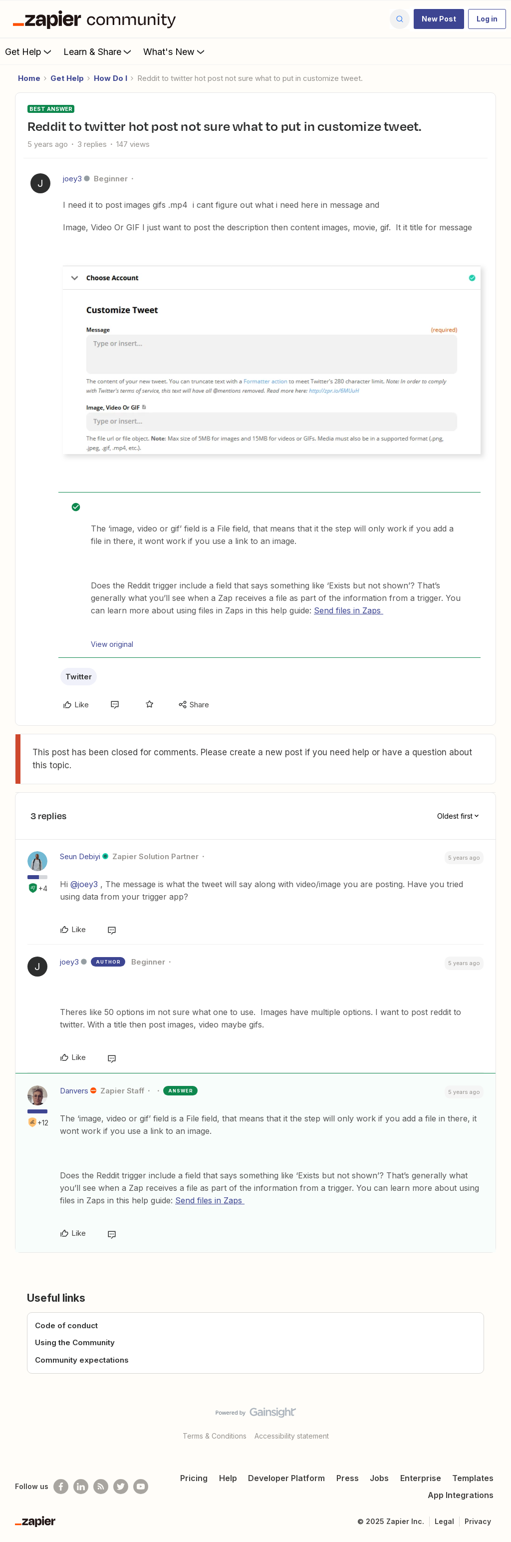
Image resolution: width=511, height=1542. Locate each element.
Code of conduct (66, 1325)
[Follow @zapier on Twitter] (120, 1486)
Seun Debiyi (80, 856)
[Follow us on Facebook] (60, 1486)
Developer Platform (286, 1478)
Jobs (379, 1478)
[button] (439, 19)
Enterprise (420, 1478)
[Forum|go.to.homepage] (97, 19)
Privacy (478, 1521)
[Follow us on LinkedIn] (80, 1486)
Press (347, 1478)
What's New (175, 51)
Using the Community (75, 1342)
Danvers (74, 1090)
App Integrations (461, 1495)
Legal (444, 1521)
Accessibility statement (292, 1436)
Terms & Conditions (215, 1436)
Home (29, 78)
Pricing (194, 1478)
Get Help (29, 51)
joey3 (72, 178)
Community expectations (82, 1360)
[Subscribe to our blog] (100, 1486)
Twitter (78, 676)
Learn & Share (98, 51)
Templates (473, 1478)
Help (228, 1478)
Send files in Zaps (348, 610)
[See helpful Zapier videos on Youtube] (140, 1486)
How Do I (110, 78)
